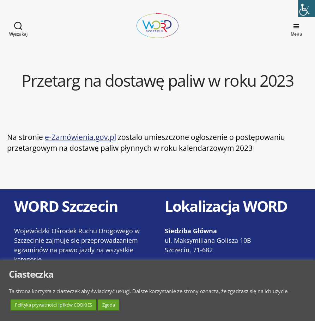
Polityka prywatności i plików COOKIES (53, 305)
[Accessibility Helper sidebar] (306, 8)
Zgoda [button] (108, 305)
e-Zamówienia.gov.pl (80, 144)
